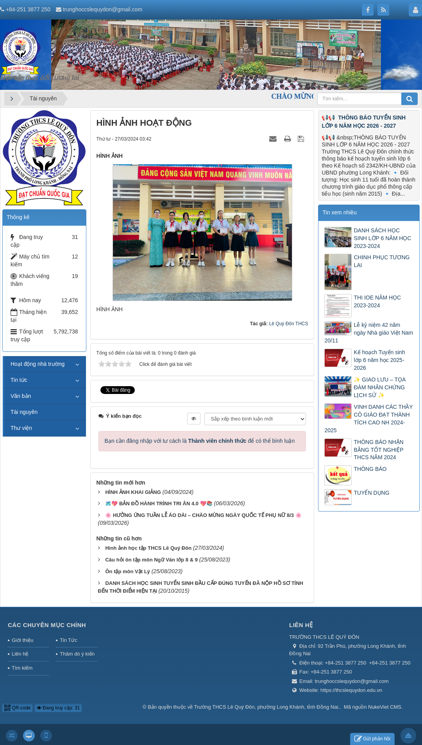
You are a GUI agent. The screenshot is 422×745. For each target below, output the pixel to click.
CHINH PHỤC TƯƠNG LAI (381, 261)
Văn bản (21, 396)
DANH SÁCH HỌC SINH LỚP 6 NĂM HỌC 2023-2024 (382, 238)
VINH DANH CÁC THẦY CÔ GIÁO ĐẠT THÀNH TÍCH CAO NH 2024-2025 (368, 418)
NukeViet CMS (384, 707)
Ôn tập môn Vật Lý (127, 571)
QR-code (17, 708)
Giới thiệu (22, 640)
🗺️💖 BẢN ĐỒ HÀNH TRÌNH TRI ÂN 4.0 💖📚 (158, 503)
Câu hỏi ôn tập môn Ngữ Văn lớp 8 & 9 (151, 560)
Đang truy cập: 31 (58, 708)
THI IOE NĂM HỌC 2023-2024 (377, 301)
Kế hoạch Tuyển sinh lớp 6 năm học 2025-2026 (379, 360)
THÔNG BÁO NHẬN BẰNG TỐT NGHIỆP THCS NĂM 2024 (378, 450)
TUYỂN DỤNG (371, 493)
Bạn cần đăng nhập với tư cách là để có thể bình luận (200, 441)
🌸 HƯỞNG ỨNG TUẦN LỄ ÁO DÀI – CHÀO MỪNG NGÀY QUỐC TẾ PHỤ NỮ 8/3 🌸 (203, 515)
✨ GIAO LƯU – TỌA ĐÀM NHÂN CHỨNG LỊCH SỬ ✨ (379, 387)
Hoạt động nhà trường (37, 364)
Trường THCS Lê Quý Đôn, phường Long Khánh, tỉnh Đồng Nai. (267, 707)
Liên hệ (20, 654)
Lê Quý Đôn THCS (288, 323)
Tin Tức (68, 640)
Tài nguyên (24, 412)
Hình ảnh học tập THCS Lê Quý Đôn (148, 548)
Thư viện (21, 428)
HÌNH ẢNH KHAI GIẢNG (133, 492)
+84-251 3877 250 (28, 9)
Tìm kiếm (22, 668)
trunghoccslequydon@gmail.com (102, 9)
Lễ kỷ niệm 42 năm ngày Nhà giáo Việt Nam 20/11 (368, 333)
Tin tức (19, 380)
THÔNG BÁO (370, 469)
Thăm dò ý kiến (77, 654)
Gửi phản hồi (372, 739)
